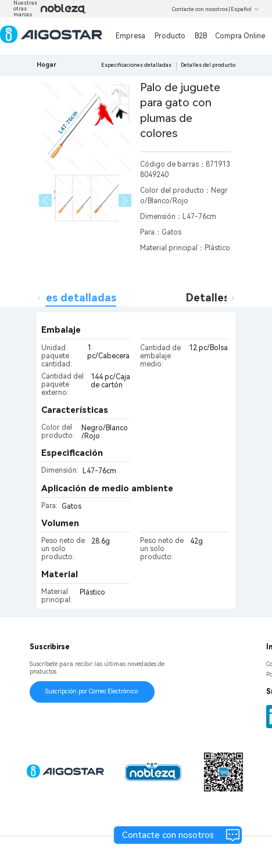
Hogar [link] (46, 65)
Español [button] (245, 9)
